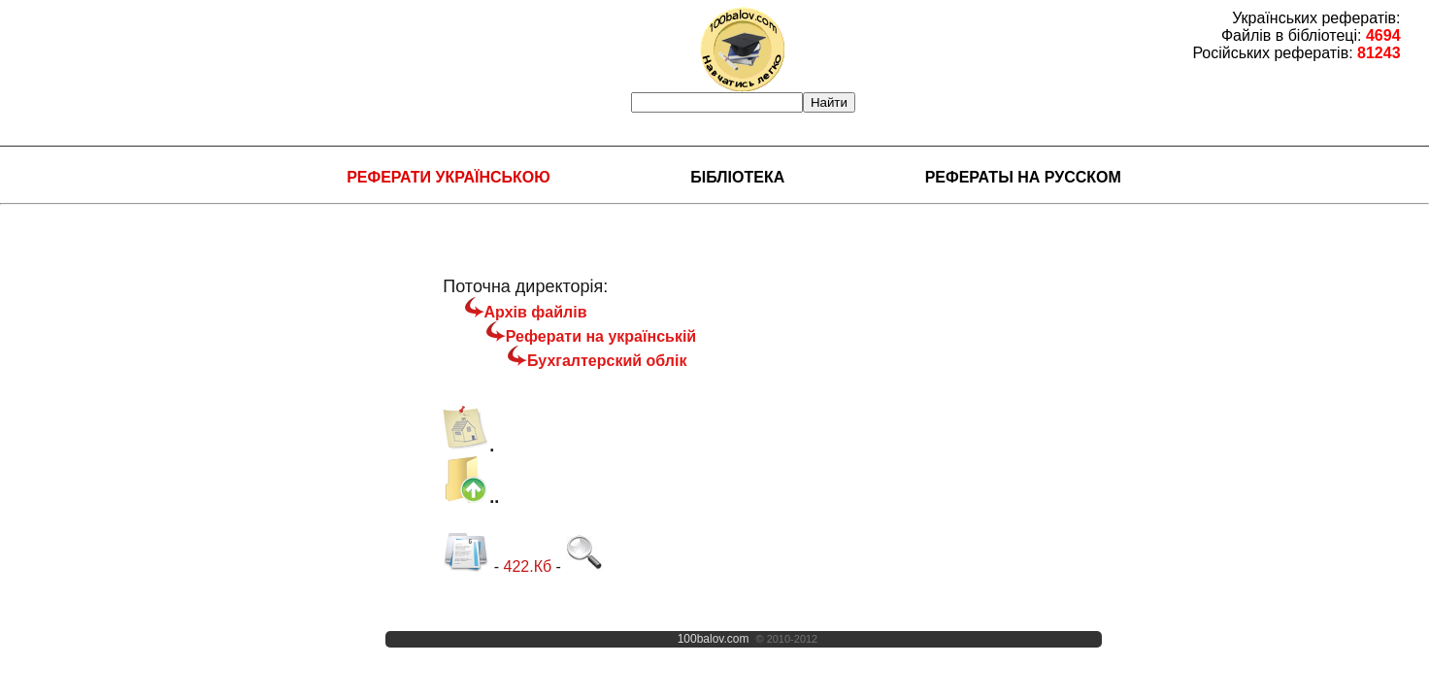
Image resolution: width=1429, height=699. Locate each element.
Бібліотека (737, 177)
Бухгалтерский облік (606, 360)
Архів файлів (535, 312)
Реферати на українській (601, 336)
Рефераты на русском (1023, 177)
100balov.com (713, 639)
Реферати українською (448, 177)
